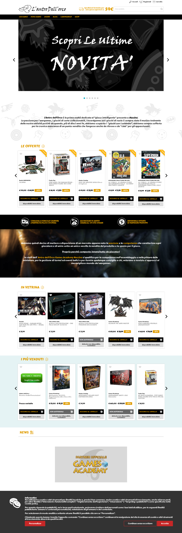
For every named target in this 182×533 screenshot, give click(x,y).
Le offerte (33, 146)
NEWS (27, 432)
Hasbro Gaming (83, 180)
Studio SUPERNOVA (24, 180)
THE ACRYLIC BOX (54, 322)
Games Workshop (113, 322)
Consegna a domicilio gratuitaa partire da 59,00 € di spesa (44, 222)
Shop (77, 17)
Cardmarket (66, 17)
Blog (55, 17)
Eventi (47, 17)
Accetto (165, 523)
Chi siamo (23, 17)
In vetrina (32, 287)
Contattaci (91, 345)
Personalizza (35, 523)
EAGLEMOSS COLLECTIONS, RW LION (118, 180)
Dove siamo (36, 17)
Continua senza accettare (140, 523)
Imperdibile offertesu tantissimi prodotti (137, 222)
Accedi (135, 2)
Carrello (159, 2)
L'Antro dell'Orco (24, 393)
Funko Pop (52, 180)
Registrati (147, 2)
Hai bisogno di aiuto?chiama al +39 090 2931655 (91, 222)
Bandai (21, 322)
